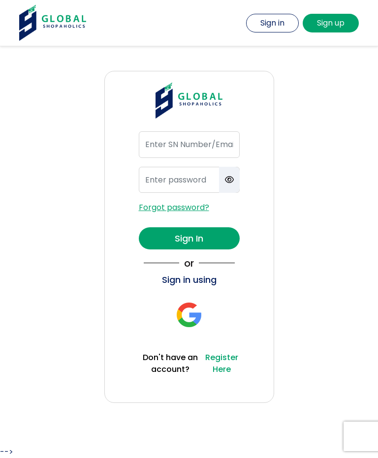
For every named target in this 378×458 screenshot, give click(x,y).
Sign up (331, 23)
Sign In (189, 238)
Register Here (221, 363)
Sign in (272, 23)
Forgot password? (174, 207)
